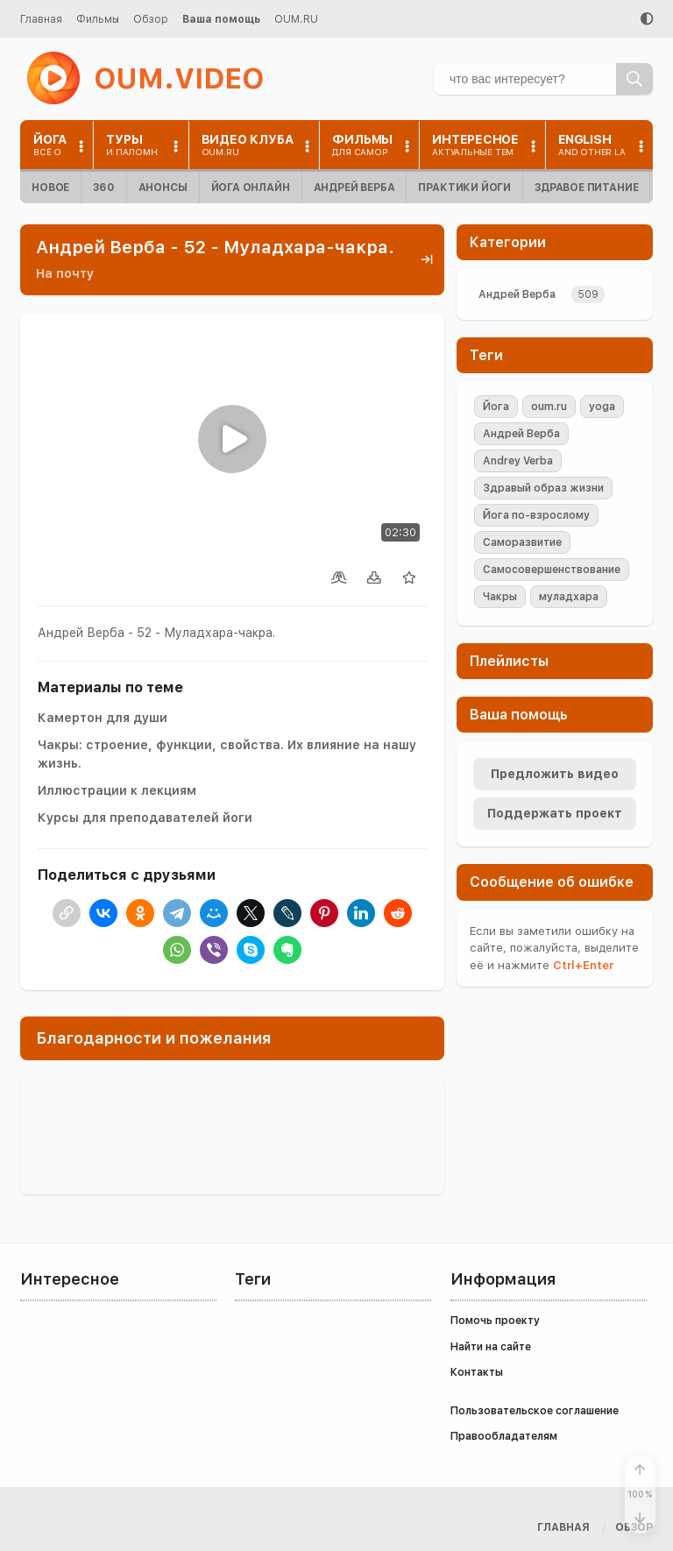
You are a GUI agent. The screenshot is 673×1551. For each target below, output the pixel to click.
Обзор (150, 19)
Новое (50, 187)
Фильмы (97, 19)
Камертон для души (102, 718)
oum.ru (549, 406)
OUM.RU (296, 19)
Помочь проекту (495, 1320)
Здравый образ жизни (543, 488)
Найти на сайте (490, 1347)
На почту (65, 273)
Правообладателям (503, 1436)
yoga (602, 406)
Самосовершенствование (551, 569)
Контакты (476, 1372)
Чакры (500, 597)
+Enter (583, 965)
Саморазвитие (522, 542)
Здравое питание (586, 187)
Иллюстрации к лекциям (117, 790)
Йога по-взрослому (536, 515)
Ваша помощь (221, 19)
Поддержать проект (554, 813)
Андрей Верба (354, 187)
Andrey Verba (518, 461)
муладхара (569, 597)
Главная (41, 19)
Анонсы (163, 187)
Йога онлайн (250, 187)
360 (103, 187)
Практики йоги (464, 187)
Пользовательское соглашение (534, 1411)
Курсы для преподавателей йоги (145, 818)
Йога (496, 406)
